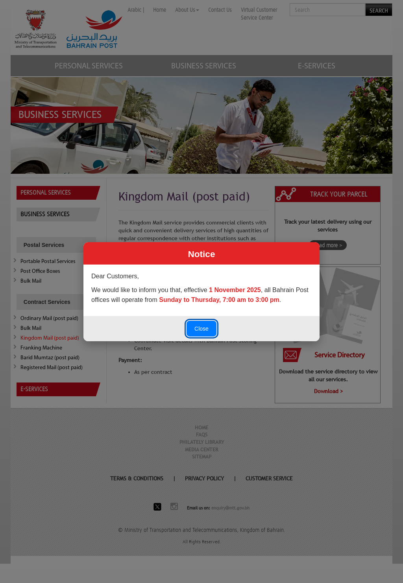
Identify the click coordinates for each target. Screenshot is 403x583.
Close (201, 329)
